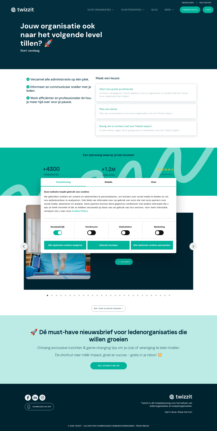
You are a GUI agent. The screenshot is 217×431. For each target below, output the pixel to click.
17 (119, 295)
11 (92, 295)
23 (146, 295)
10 (88, 295)
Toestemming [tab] (63, 182)
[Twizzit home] (22, 10)
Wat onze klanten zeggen (108, 308)
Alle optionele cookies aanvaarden (151, 245)
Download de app (39, 406)
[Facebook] (28, 398)
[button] (100, 9)
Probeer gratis (190, 10)
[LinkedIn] (35, 398)
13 (101, 295)
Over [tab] (153, 182)
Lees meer (124, 262)
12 (97, 295)
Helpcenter (205, 3)
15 (110, 295)
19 (128, 295)
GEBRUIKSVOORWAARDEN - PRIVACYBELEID (130, 426)
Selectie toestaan (108, 245)
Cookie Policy (80, 211)
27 (165, 295)
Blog (154, 9)
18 (124, 295)
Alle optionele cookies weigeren (65, 245)
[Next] (193, 246)
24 (151, 295)
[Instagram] (42, 398)
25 (155, 295)
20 (133, 295)
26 (160, 295)
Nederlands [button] (188, 3)
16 (115, 295)
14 (106, 295)
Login (208, 10)
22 (142, 295)
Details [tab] (108, 182)
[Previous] (24, 246)
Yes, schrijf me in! (109, 365)
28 (169, 295)
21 (137, 295)
